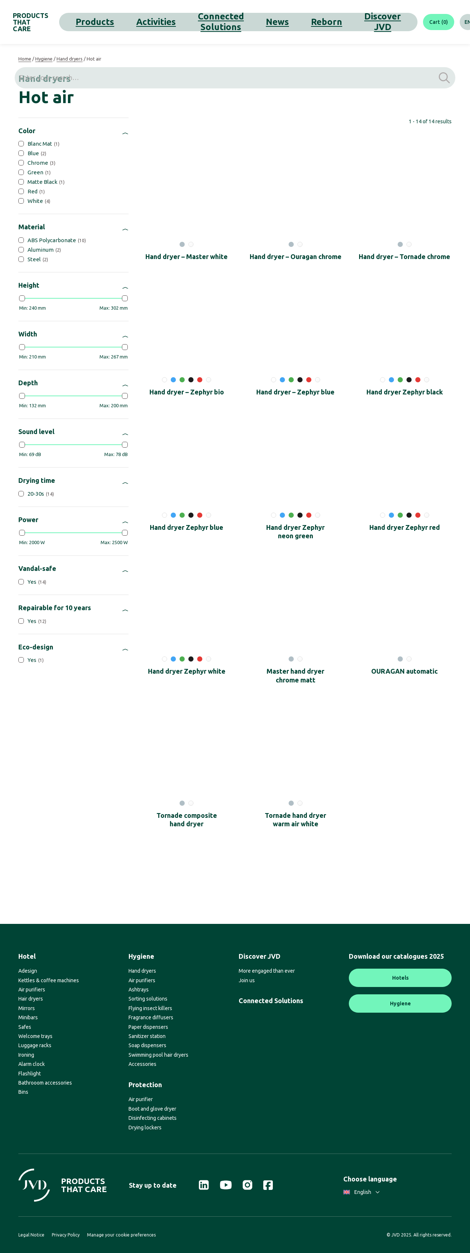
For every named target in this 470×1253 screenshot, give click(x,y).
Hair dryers (30, 999)
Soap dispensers (147, 1045)
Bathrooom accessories (45, 1083)
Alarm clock (31, 1064)
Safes (24, 1027)
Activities (140, 22)
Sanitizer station (147, 1036)
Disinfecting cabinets (153, 1118)
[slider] (22, 298)
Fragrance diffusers (151, 1017)
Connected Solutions (188, 22)
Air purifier (141, 1099)
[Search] (453, 22)
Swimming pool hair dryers (158, 1055)
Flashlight (29, 1074)
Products (108, 22)
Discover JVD (293, 22)
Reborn (258, 22)
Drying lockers (145, 1127)
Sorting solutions (148, 999)
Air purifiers (31, 989)
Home (24, 58)
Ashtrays (139, 989)
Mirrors (26, 1008)
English (361, 1192)
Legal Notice (31, 1234)
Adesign (27, 971)
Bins (23, 1092)
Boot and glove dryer (152, 1109)
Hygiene (44, 58)
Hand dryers (70, 58)
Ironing (26, 1055)
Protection (145, 1084)
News (232, 22)
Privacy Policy (66, 1234)
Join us (247, 980)
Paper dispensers (148, 1027)
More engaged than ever (267, 971)
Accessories (142, 1064)
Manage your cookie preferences (121, 1234)
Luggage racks (34, 1045)
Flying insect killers (150, 1008)
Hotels (400, 978)
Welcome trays (35, 1036)
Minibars (28, 1017)
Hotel (27, 956)
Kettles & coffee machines (48, 980)
